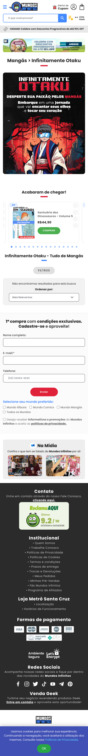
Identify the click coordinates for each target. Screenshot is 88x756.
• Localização (44, 604)
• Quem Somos (44, 543)
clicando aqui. (44, 500)
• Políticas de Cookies (44, 557)
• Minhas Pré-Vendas (44, 581)
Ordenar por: (44, 289)
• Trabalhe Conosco (44, 548)
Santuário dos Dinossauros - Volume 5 (55, 214)
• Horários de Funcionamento (44, 609)
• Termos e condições (44, 562)
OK (44, 748)
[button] (11, 247)
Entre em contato (19, 702)
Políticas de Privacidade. (62, 740)
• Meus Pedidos (44, 576)
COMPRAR (49, 230)
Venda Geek (44, 694)
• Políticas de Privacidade (44, 552)
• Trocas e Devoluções (44, 571)
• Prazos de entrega (44, 567)
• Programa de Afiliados (44, 590)
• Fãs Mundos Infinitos (44, 585)
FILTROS (44, 270)
